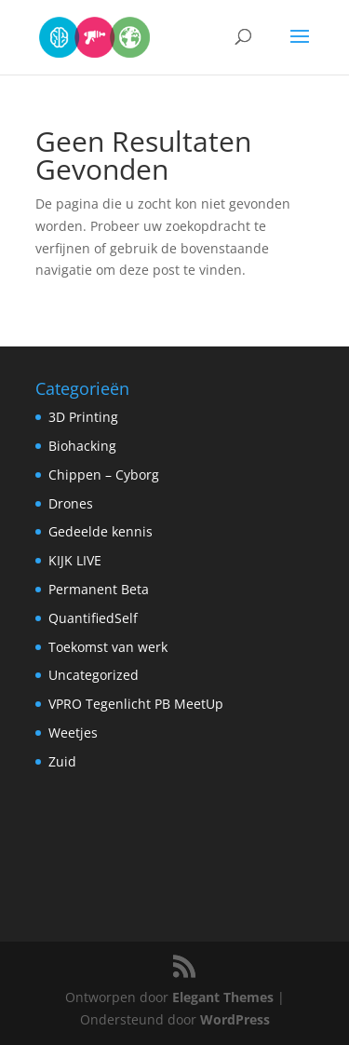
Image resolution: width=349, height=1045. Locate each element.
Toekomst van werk (108, 647)
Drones (70, 503)
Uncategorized (93, 675)
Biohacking (82, 446)
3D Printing (83, 417)
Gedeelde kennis (100, 531)
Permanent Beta (98, 589)
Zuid (62, 761)
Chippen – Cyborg (103, 474)
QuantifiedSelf (93, 618)
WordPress (235, 1019)
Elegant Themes (223, 997)
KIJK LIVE (74, 560)
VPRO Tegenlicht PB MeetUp (135, 703)
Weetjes (73, 732)
